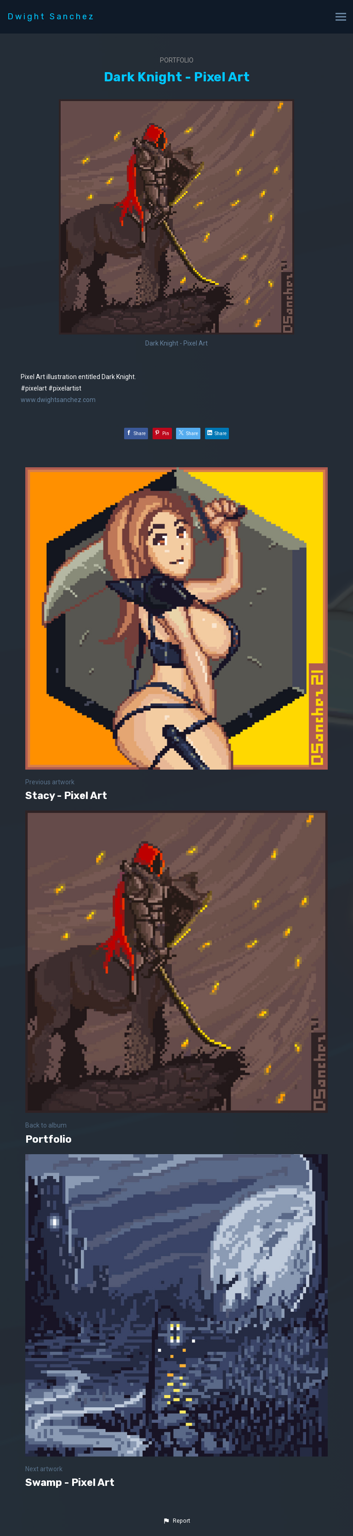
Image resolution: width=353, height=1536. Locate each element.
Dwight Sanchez (51, 16)
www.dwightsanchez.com (58, 399)
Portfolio (177, 60)
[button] (176, 1521)
